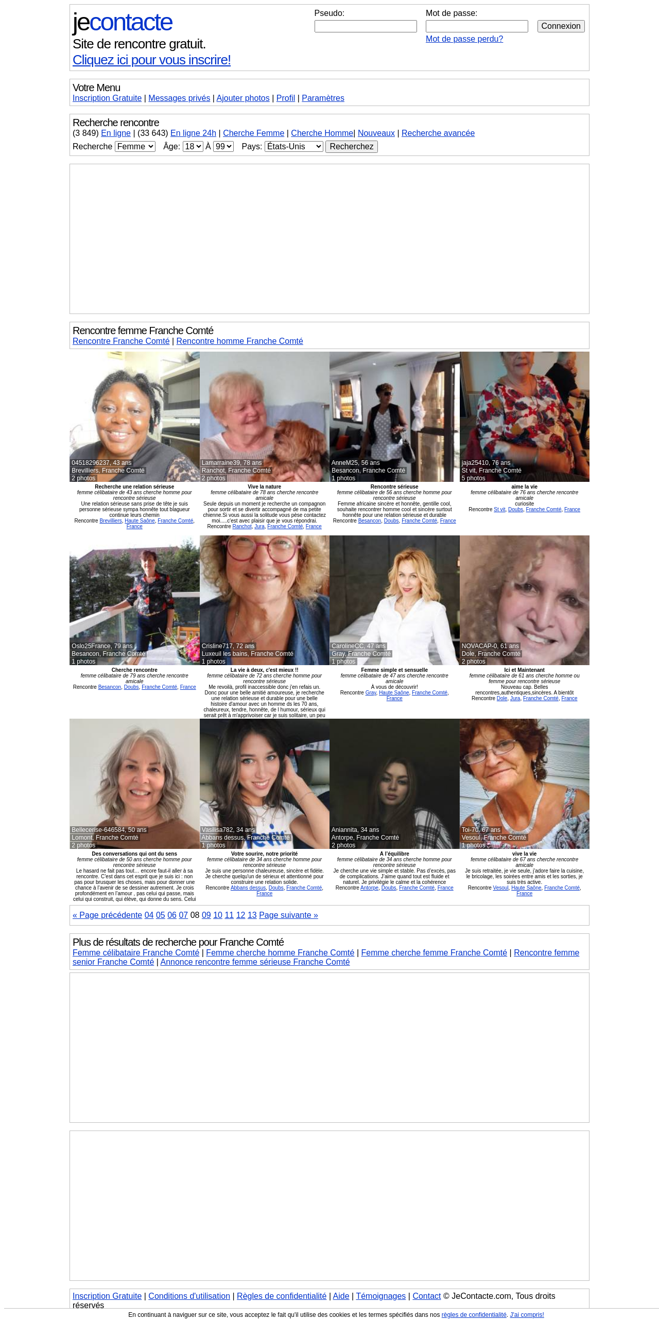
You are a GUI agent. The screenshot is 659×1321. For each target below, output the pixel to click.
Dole (502, 698)
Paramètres (323, 98)
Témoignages (381, 1296)
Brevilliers (110, 521)
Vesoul (501, 888)
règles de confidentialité (474, 1314)
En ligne (116, 133)
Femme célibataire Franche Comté (136, 952)
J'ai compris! (527, 1314)
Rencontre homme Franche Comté (240, 341)
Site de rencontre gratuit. (139, 43)
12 (241, 915)
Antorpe (369, 888)
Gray (371, 693)
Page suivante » (288, 915)
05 (160, 915)
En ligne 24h (193, 133)
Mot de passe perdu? (464, 38)
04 (149, 915)
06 (172, 915)
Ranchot (241, 526)
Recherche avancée (438, 133)
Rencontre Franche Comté (121, 341)
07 (183, 915)
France (135, 526)
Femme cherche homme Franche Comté (280, 952)
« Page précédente (107, 915)
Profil (285, 98)
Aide (341, 1296)
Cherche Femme (253, 133)
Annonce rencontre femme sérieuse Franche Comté (255, 962)
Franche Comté (175, 521)
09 (206, 915)
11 (229, 915)
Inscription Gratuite (107, 98)
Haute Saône (139, 521)
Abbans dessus (248, 888)
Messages (179, 98)
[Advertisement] (329, 239)
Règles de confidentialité (281, 1296)
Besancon (369, 521)
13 (252, 915)
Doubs (391, 521)
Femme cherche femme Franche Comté (434, 952)
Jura (259, 526)
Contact (426, 1296)
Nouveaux (376, 133)
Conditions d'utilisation (189, 1296)
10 (217, 915)
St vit (499, 509)
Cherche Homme (322, 133)
